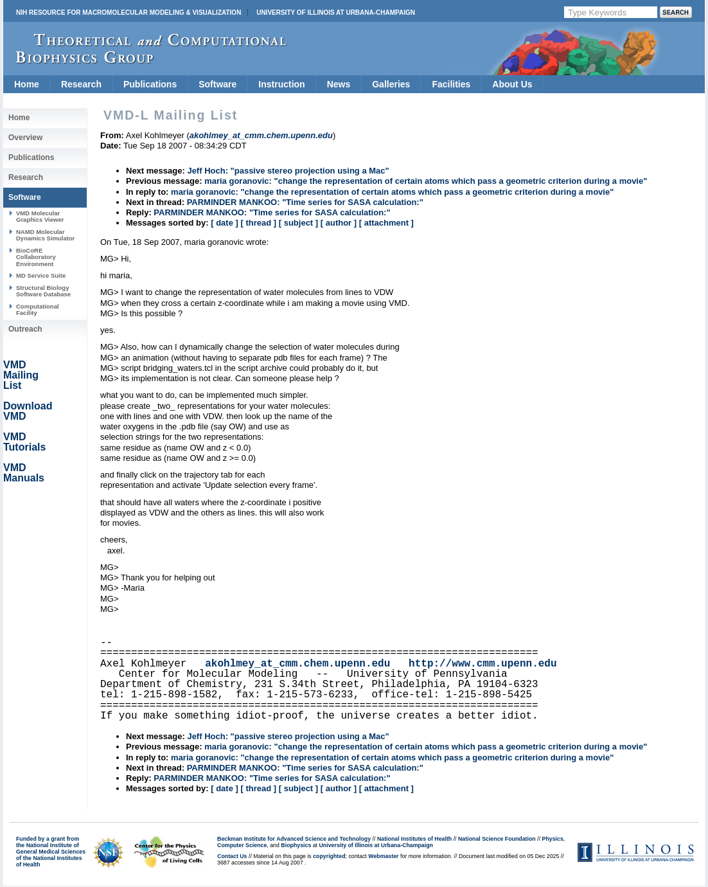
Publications (150, 84)
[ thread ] (258, 223)
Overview (25, 137)
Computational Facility (37, 309)
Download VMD (27, 411)
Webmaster (383, 856)
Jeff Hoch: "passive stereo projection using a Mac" (288, 170)
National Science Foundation (497, 839)
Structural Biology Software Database (43, 291)
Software (217, 84)
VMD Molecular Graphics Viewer (40, 216)
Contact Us (232, 856)
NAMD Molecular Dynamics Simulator (45, 235)
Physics (552, 839)
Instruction (281, 84)
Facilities (451, 84)
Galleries (391, 84)
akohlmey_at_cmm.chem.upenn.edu (297, 664)
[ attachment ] (386, 223)
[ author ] (339, 223)
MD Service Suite (41, 275)
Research (81, 84)
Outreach (25, 329)
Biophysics (296, 845)
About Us (512, 84)
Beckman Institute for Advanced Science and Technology (294, 839)
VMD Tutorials (24, 441)
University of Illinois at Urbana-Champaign (335, 12)
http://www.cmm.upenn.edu (482, 664)
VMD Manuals (23, 472)
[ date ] (224, 223)
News (339, 84)
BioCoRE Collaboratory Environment (36, 257)
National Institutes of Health (414, 839)
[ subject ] (298, 223)
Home (26, 84)
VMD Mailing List (21, 375)
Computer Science (242, 845)
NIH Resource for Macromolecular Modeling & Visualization (128, 12)
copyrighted (329, 856)
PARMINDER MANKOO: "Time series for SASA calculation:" (305, 202)
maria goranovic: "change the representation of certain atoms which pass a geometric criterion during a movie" (425, 181)
